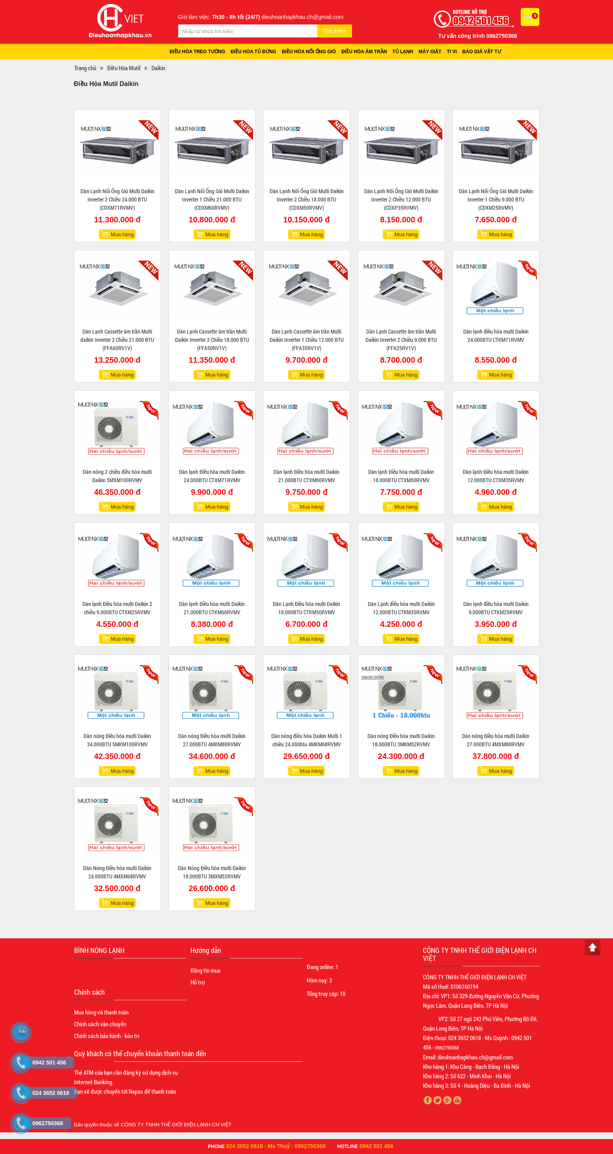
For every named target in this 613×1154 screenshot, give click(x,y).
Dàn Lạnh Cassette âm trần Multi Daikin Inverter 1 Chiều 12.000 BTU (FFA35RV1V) (307, 340)
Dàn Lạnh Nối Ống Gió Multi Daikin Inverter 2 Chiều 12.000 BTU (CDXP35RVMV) (401, 199)
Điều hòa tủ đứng (253, 51)
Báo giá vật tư (481, 51)
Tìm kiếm (334, 31)
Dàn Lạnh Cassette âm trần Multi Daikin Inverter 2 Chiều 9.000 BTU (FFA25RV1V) (401, 340)
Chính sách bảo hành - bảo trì (106, 1036)
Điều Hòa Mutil (123, 68)
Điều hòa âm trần (364, 51)
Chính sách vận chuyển (100, 1024)
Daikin (158, 68)
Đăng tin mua (205, 970)
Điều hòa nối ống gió (309, 51)
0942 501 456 (376, 1146)
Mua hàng (122, 234)
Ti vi (452, 51)
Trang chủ (85, 68)
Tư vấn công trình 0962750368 (477, 36)
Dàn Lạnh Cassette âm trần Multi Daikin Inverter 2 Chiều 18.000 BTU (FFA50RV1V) (212, 340)
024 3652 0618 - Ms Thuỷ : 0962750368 (275, 1146)
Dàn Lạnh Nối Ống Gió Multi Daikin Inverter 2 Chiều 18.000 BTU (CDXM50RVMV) (307, 199)
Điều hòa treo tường (197, 51)
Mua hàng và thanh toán (101, 1012)
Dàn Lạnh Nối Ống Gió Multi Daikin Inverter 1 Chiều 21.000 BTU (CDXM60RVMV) (212, 199)
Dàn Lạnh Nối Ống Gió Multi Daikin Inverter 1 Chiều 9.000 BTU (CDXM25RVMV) (496, 199)
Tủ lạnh (402, 51)
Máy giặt (430, 51)
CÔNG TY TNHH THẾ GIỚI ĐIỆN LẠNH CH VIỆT (176, 1125)
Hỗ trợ (197, 982)
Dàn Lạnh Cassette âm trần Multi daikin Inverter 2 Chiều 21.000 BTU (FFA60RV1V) (117, 340)
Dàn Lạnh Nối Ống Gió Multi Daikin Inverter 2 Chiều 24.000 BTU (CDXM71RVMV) (117, 199)
